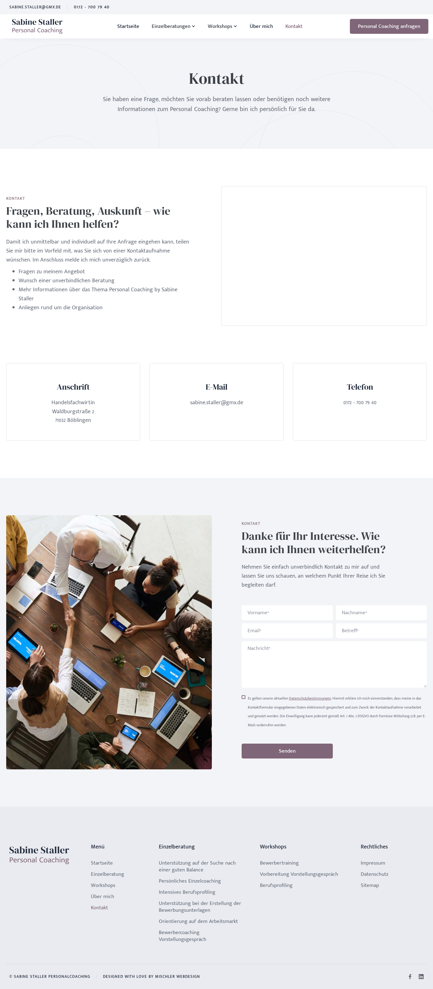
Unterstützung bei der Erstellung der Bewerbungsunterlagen (200, 907)
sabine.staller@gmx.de (35, 7)
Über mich (261, 26)
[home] (37, 26)
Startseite (128, 26)
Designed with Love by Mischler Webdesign (151, 976)
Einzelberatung (107, 874)
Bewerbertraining (279, 863)
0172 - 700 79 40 (91, 7)
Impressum (373, 863)
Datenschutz (374, 874)
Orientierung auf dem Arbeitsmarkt (198, 921)
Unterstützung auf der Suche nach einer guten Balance (197, 866)
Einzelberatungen (171, 26)
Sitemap (370, 885)
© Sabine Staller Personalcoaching (49, 976)
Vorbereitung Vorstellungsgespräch (299, 874)
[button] (173, 26)
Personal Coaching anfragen (389, 26)
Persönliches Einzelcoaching (190, 881)
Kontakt (293, 26)
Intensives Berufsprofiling (187, 892)
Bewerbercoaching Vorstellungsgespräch (182, 936)
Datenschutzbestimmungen (310, 698)
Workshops (220, 26)
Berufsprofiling (276, 885)
